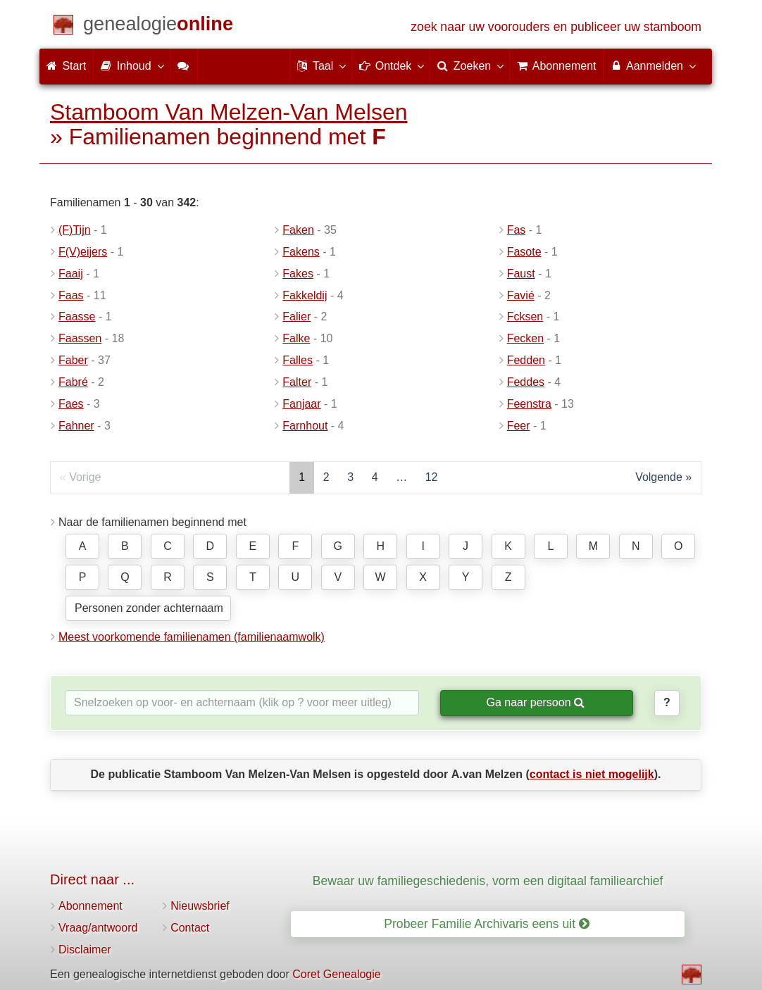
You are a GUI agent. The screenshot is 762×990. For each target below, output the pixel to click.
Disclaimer (84, 949)
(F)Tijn (74, 230)
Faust (521, 274)
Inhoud (131, 65)
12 (431, 477)
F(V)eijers (82, 252)
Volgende (658, 477)
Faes (71, 404)
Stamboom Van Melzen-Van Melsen (229, 112)
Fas (516, 230)
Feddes (525, 382)
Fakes (297, 274)
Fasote (524, 252)
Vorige (85, 477)
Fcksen (525, 316)
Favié (521, 295)
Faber (73, 360)
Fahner (76, 426)
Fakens (300, 252)
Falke (296, 338)
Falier (296, 316)
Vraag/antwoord (97, 928)
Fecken (525, 338)
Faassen (79, 338)
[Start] (158, 26)
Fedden (526, 360)
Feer (518, 426)
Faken (297, 230)
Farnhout (304, 426)
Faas (71, 295)
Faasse (76, 316)
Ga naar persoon (535, 702)
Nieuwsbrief (200, 906)
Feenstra (529, 404)
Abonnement (90, 906)
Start (66, 66)
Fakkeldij (304, 295)
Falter (296, 382)
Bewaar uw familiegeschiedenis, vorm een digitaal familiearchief (488, 881)
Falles (297, 360)
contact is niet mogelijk (592, 774)
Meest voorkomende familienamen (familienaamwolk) (191, 637)
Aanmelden (652, 65)
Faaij (70, 274)
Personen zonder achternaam (149, 608)
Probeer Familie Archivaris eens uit (486, 924)
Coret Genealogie (336, 974)
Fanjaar (301, 404)
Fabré (73, 382)
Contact (189, 928)
